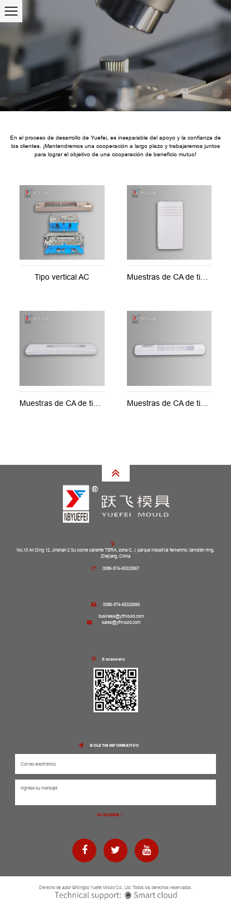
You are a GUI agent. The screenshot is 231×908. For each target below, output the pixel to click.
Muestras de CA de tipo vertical (74, 403)
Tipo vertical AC (62, 276)
